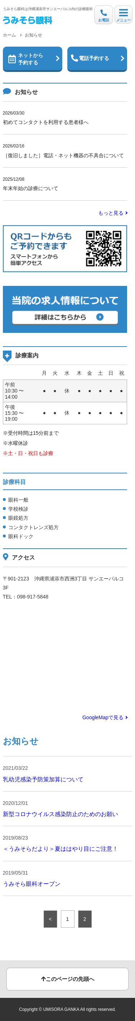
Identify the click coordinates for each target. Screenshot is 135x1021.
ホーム (9, 35)
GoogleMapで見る (102, 717)
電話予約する (90, 58)
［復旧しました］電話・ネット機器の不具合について (65, 150)
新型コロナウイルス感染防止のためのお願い (60, 814)
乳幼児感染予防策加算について (43, 779)
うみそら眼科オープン (31, 884)
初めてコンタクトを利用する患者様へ (65, 117)
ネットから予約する (25, 58)
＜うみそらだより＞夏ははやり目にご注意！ (60, 849)
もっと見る (110, 213)
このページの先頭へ (67, 979)
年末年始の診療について (65, 183)
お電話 (104, 15)
